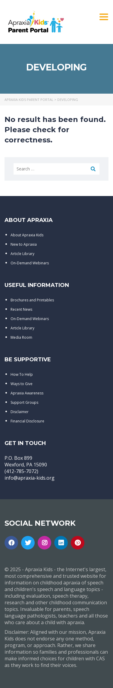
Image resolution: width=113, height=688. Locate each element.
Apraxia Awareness (27, 393)
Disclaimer (20, 411)
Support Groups (24, 402)
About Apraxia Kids (27, 235)
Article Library (22, 253)
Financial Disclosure (27, 421)
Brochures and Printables (32, 300)
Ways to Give (22, 383)
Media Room (21, 337)
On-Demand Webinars (30, 263)
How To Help (22, 374)
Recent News (21, 309)
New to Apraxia (24, 244)
